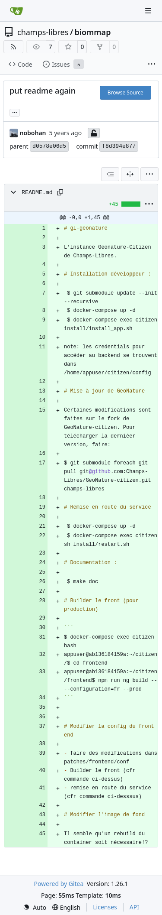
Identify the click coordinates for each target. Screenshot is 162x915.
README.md (37, 192)
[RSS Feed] (13, 46)
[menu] (149, 174)
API (134, 907)
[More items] (152, 64)
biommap (93, 32)
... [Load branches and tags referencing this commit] (14, 112)
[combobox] (110, 174)
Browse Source (125, 92)
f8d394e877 (119, 146)
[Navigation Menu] (149, 10)
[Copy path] (60, 192)
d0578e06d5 (49, 146)
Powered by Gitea (58, 883)
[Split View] (130, 174)
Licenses (105, 907)
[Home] (16, 11)
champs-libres (42, 32)
